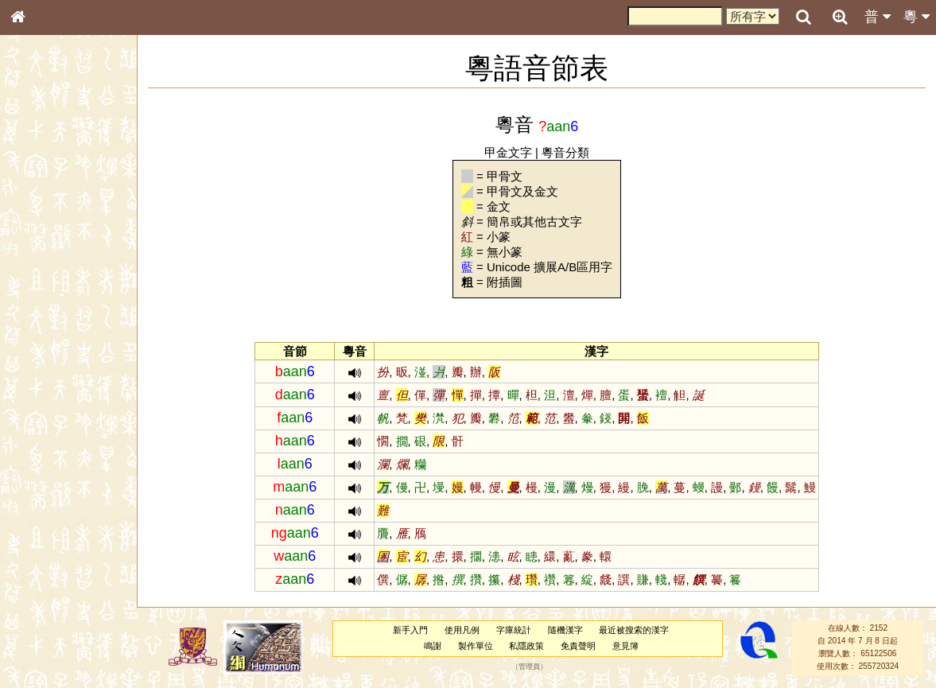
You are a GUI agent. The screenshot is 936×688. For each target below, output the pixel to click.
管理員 (529, 667)
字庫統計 (513, 630)
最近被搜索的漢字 (634, 630)
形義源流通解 (48, 274)
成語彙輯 (39, 529)
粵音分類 (565, 152)
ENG (70, 175)
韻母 (54, 426)
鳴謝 (432, 646)
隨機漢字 (565, 630)
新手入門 (410, 630)
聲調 (75, 426)
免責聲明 (578, 646)
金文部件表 (44, 259)
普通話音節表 (48, 441)
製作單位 (475, 646)
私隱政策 (526, 646)
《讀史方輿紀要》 (58, 514)
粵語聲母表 (44, 331)
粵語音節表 (44, 316)
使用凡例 (462, 630)
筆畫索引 (39, 228)
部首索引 (39, 213)
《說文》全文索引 (58, 499)
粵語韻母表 (44, 347)
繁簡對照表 (44, 544)
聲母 (31, 426)
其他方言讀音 (48, 456)
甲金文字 (508, 152)
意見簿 (625, 646)
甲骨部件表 (44, 243)
